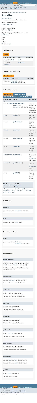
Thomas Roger (6, 44)
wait (4, 192)
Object (10, 30)
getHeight (16, 146)
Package (9, 3)
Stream (9, 154)
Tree (23, 3)
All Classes (4, 4)
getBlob (15, 115)
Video (13, 81)
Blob (12, 60)
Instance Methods (10, 96)
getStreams (16, 154)
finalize (17, 189)
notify (13, 190)
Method (23, 7)
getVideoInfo (17, 163)
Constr (18, 7)
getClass (25, 189)
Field (13, 7)
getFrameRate (17, 138)
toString (28, 190)
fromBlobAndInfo (18, 103)
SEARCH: (16, 5)
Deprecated (28, 3)
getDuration (17, 121)
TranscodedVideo (7, 24)
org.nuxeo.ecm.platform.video (17, 12)
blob (19, 60)
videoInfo (21, 62)
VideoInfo (7, 64)
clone (5, 189)
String (6, 130)
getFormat (16, 130)
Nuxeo (11, 394)
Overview (3, 3)
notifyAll (20, 190)
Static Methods (19, 94)
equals (11, 189)
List (5, 154)
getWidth (16, 173)
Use (19, 3)
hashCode (6, 190)
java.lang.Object (7, 18)
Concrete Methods (24, 96)
